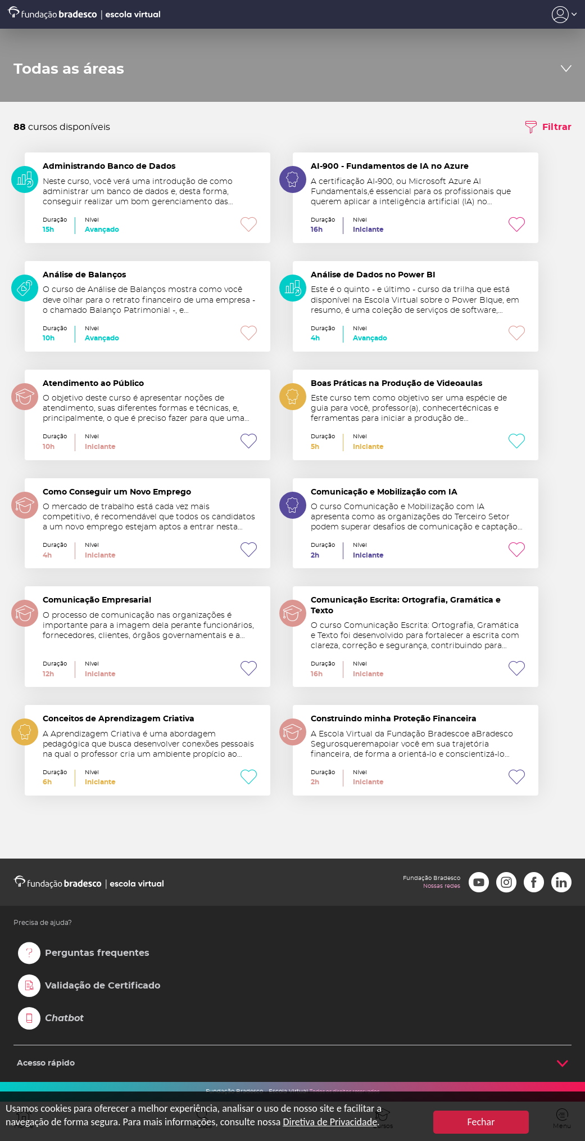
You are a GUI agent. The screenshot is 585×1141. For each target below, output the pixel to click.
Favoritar (249, 225)
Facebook (534, 882)
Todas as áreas (68, 69)
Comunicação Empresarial (147, 636)
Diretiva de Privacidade (330, 1122)
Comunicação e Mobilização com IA (415, 523)
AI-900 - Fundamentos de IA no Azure (415, 197)
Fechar (481, 1122)
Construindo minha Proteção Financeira (415, 750)
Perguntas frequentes (97, 953)
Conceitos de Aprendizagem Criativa (147, 750)
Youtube (479, 882)
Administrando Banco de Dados (147, 197)
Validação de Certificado (102, 985)
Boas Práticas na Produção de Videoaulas (415, 415)
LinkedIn (561, 882)
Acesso (564, 14)
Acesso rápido (46, 1063)
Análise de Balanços (147, 306)
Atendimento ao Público (147, 415)
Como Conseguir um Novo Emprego (147, 523)
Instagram (506, 882)
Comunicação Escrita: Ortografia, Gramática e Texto (415, 636)
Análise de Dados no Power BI (415, 306)
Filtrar (557, 127)
